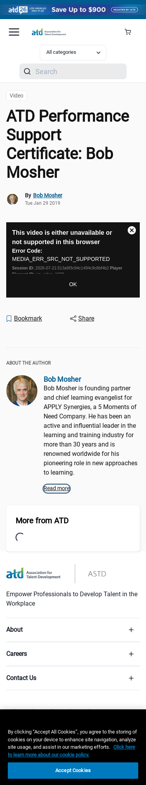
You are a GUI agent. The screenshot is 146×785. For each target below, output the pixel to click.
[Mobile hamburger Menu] (14, 32)
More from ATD (42, 520)
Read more (57, 488)
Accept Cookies (73, 770)
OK (73, 284)
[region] (73, 747)
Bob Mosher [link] (47, 195)
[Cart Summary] (130, 32)
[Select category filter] (73, 52)
